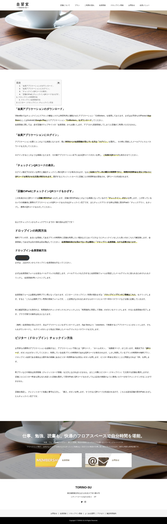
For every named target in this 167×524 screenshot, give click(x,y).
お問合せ (131, 5)
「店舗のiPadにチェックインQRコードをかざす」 (40, 94)
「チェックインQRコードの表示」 (34, 91)
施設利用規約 (111, 513)
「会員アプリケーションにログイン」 (36, 89)
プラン (77, 5)
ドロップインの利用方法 (27, 97)
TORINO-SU (83, 487)
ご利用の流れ (89, 5)
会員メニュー (144, 5)
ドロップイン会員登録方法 (30, 100)
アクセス (100, 513)
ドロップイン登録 (117, 5)
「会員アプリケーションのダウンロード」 (37, 86)
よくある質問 (90, 513)
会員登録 (102, 5)
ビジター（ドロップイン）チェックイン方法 (35, 102)
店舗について (65, 5)
